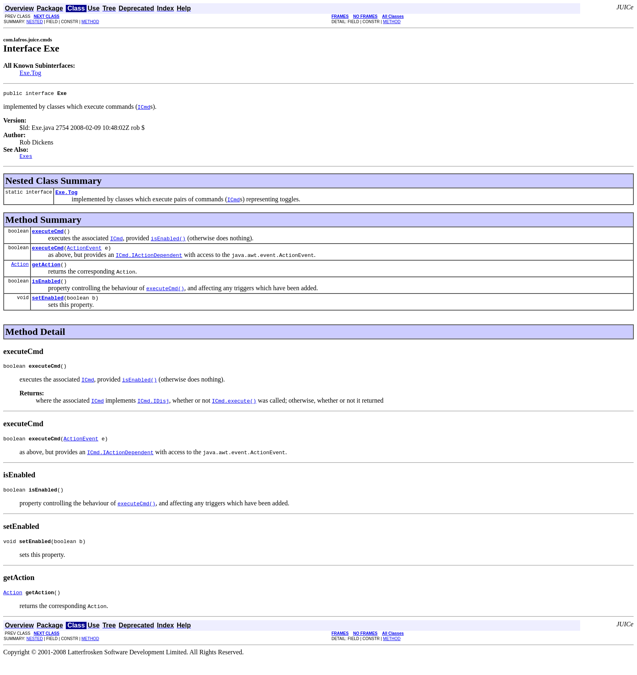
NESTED (34, 21)
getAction (46, 271)
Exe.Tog (30, 72)
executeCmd (48, 235)
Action (19, 271)
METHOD (90, 21)
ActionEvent (84, 253)
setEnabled (48, 307)
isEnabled (46, 289)
